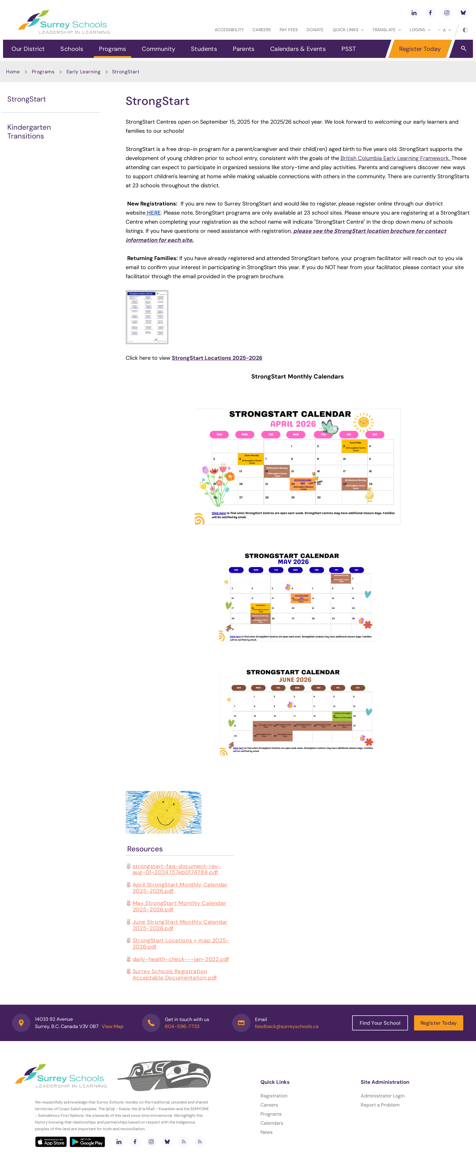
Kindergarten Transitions (29, 131)
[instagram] (447, 13)
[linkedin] (414, 13)
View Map (113, 1026)
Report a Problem (380, 1105)
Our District (28, 49)
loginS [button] (420, 29)
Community (158, 49)
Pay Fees (289, 29)
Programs (112, 49)
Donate (315, 29)
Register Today (420, 49)
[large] (449, 30)
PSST (349, 49)
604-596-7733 (182, 1026)
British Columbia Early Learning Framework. (396, 158)
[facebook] (430, 13)
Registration (273, 1096)
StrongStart (26, 99)
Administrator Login (383, 1096)
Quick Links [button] (348, 29)
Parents (243, 49)
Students (204, 49)
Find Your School (380, 1023)
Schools (71, 49)
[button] (463, 48)
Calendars (271, 1123)
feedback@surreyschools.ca (286, 1026)
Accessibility (229, 29)
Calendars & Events (298, 49)
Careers (262, 29)
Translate (386, 29)
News (266, 1132)
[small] (439, 30)
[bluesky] (463, 13)
